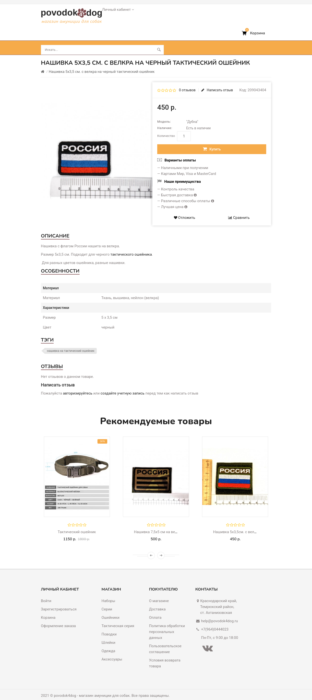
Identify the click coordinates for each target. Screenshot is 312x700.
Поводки (90, 40)
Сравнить (239, 210)
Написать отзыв (217, 82)
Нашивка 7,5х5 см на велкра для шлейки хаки (173, 524)
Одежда (108, 643)
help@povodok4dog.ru (219, 613)
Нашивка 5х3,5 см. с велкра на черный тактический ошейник (102, 64)
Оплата (155, 610)
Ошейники (54, 40)
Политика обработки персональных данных (167, 624)
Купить (212, 141)
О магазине (159, 593)
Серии (107, 601)
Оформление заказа (58, 618)
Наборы (108, 593)
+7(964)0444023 (214, 622)
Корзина (48, 610)
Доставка (157, 601)
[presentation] (151, 548)
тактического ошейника (131, 247)
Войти (46, 593)
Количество (166, 128)
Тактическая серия (118, 618)
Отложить (184, 210)
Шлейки (123, 40)
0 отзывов (187, 82)
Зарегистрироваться (59, 601)
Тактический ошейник (77, 524)
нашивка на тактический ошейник (70, 343)
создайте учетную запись (122, 385)
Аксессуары (159, 40)
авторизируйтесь (77, 385)
